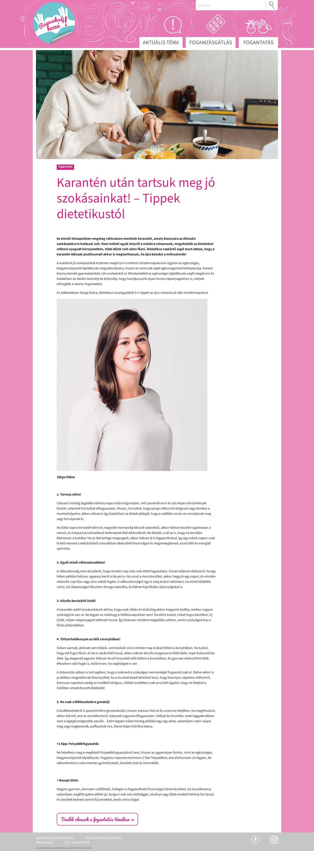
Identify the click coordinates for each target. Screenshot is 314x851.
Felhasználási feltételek (103, 838)
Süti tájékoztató (76, 843)
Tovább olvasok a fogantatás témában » (97, 819)
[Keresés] (231, 5)
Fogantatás (258, 42)
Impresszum (44, 843)
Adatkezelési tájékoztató (55, 838)
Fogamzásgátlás (210, 42)
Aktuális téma (161, 42)
